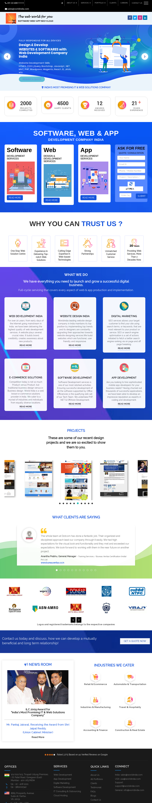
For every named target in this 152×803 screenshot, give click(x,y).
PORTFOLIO (100, 3)
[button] (7, 48)
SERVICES (86, 3)
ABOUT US (72, 3)
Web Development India (26, 307)
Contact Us (96, 797)
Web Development (63, 766)
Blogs (93, 792)
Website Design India (75, 307)
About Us (95, 772)
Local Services (82, 800)
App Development (124, 374)
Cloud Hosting (61, 787)
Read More (15, 192)
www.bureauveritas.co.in (52, 554)
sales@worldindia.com (36, 2)
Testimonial (96, 784)
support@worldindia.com (127, 777)
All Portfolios (97, 776)
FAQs (93, 788)
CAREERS (124, 3)
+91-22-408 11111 (14, 2)
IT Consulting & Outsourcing (67, 782)
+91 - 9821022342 (18, 784)
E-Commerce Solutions (25, 369)
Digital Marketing (124, 307)
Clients (94, 780)
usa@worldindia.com (130, 770)
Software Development (75, 374)
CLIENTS (112, 3)
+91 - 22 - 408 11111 (19, 781)
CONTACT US (137, 3)
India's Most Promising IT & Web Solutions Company (76, 81)
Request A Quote (32, 73)
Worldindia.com (17, 800)
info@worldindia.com (134, 781)
